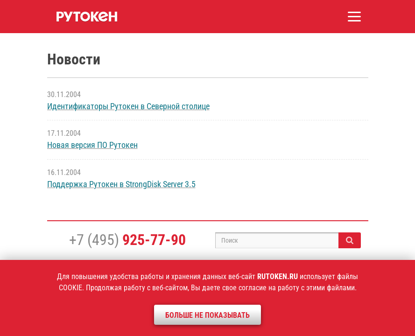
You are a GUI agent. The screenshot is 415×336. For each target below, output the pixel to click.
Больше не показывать (207, 315)
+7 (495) (127, 240)
